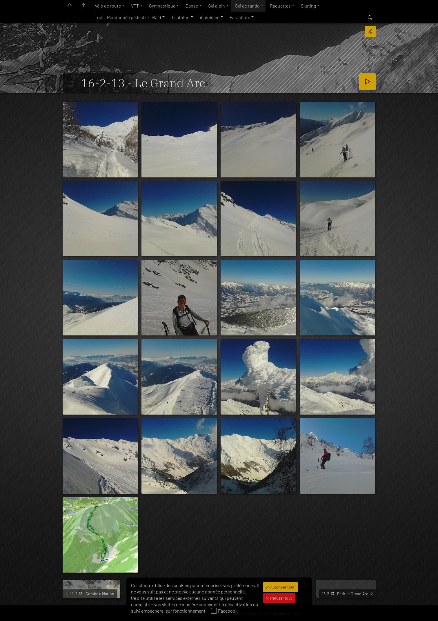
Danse (192, 5)
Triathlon (180, 17)
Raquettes (280, 5)
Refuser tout (280, 597)
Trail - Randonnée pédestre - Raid (128, 17)
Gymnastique (162, 5)
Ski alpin (216, 5)
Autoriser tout (282, 586)
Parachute (240, 17)
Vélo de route (108, 5)
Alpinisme (209, 17)
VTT (135, 5)
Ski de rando (247, 5)
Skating (308, 5)
